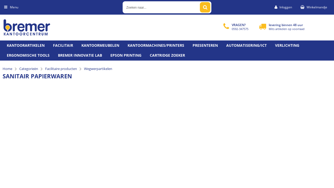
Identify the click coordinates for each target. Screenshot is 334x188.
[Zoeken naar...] (205, 7)
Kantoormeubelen (100, 45)
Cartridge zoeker (167, 55)
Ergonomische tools (28, 55)
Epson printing (125, 55)
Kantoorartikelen (26, 45)
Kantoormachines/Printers (156, 45)
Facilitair (63, 45)
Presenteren (205, 45)
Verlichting (287, 45)
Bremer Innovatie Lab (80, 55)
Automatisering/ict (246, 45)
